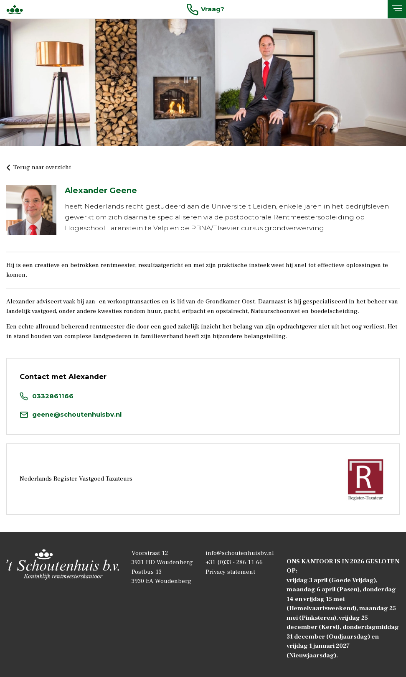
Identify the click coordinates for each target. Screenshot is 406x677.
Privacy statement (230, 572)
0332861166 (47, 396)
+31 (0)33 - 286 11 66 (234, 562)
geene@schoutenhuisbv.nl (71, 414)
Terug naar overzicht (38, 168)
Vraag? (205, 9)
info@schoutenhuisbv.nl (240, 553)
